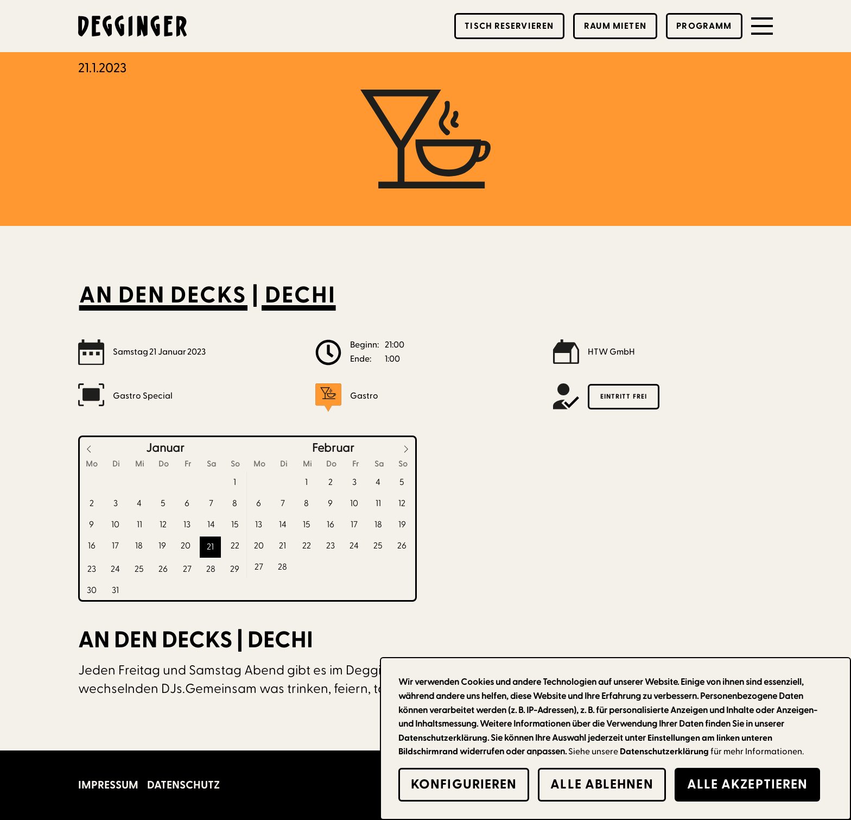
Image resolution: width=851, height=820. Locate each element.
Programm (704, 26)
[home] (132, 26)
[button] (762, 26)
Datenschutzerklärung (664, 751)
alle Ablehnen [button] (601, 784)
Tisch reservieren (509, 26)
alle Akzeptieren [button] (747, 784)
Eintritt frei (623, 396)
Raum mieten (615, 26)
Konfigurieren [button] (464, 784)
